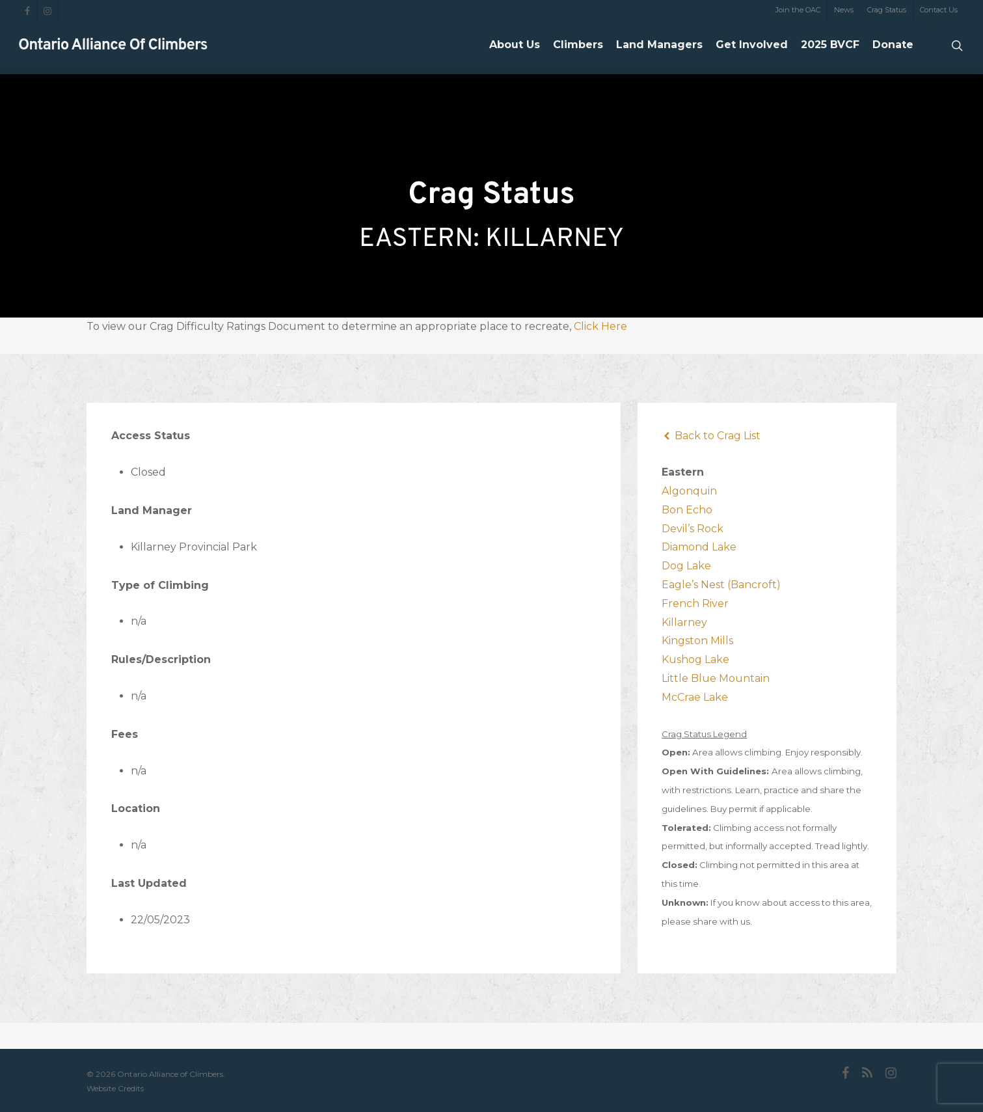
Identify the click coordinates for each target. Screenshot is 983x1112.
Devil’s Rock (692, 528)
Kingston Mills (697, 640)
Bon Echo (687, 510)
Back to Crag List (711, 435)
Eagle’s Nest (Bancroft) (721, 584)
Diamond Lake (699, 547)
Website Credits (115, 1088)
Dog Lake (686, 566)
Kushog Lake (695, 659)
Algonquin (689, 491)
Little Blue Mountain (716, 678)
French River (695, 603)
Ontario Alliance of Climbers (113, 49)
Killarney (684, 622)
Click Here (600, 326)
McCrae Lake (695, 697)
